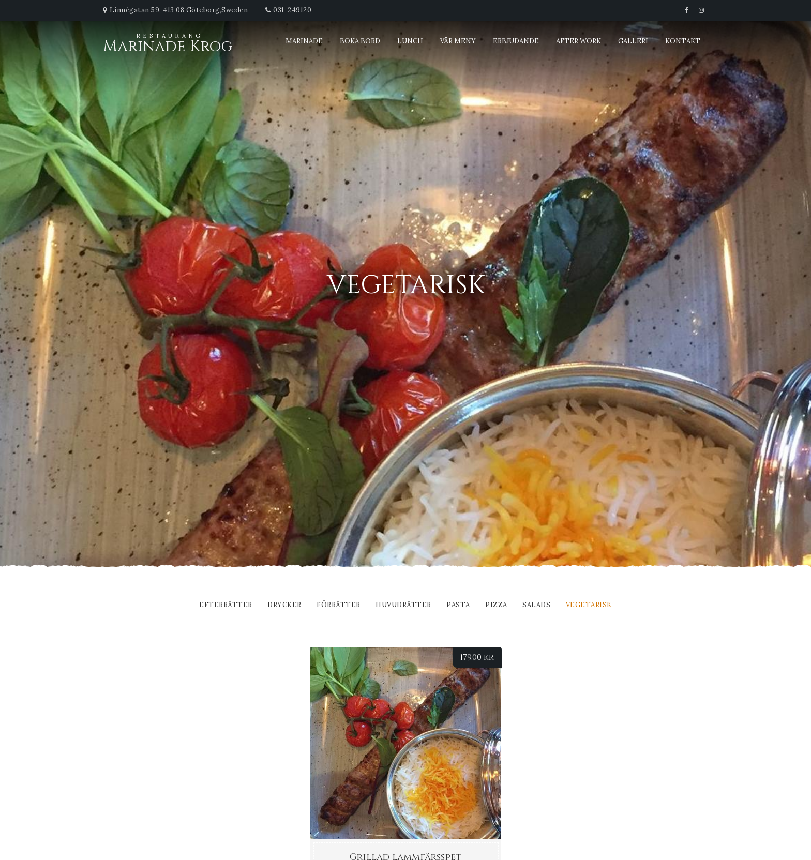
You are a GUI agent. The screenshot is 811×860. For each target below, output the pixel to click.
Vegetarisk (589, 605)
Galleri (633, 41)
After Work (578, 41)
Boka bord (360, 41)
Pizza (496, 605)
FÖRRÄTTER (339, 605)
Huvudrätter (403, 605)
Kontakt (682, 41)
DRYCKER (284, 605)
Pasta (458, 605)
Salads (536, 605)
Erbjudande (516, 41)
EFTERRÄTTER (225, 605)
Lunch (410, 41)
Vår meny (458, 41)
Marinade (304, 41)
